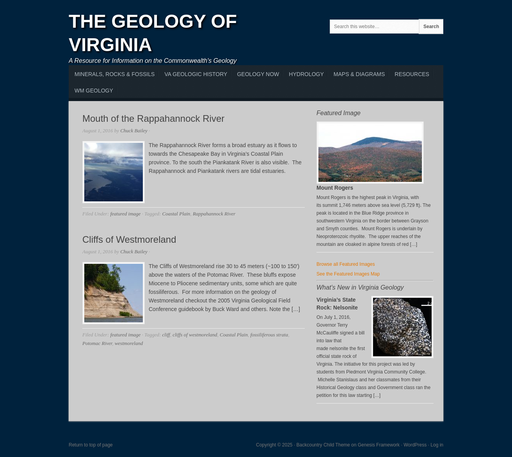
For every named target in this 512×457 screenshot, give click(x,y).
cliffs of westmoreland (194, 335)
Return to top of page (91, 445)
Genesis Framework (379, 445)
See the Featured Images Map (348, 274)
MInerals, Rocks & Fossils (115, 74)
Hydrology (306, 74)
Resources (412, 74)
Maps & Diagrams (359, 74)
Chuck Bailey (134, 130)
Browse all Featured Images (345, 264)
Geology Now (258, 74)
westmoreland (129, 343)
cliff (166, 335)
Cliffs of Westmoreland (129, 239)
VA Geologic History (195, 74)
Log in (436, 445)
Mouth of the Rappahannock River (153, 118)
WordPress (415, 445)
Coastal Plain (176, 214)
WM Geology (94, 90)
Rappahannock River (214, 214)
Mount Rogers (334, 188)
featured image (125, 214)
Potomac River (97, 343)
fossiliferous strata (269, 335)
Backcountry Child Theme (323, 445)
